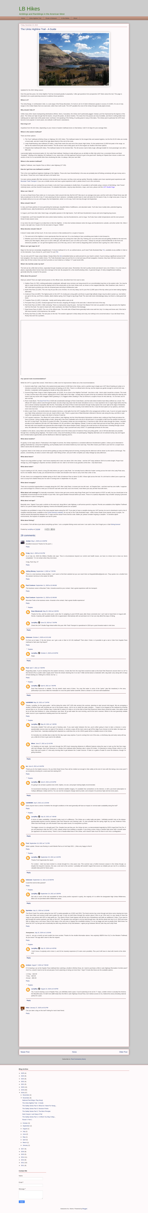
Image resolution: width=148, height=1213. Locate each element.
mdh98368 (29, 702)
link (61, 256)
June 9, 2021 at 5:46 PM (36, 766)
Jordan (28, 541)
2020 (23, 1087)
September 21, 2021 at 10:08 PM (43, 880)
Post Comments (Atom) (78, 1059)
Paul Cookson (30, 585)
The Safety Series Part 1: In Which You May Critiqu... (39, 1117)
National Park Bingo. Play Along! (32, 1100)
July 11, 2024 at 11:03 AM (41, 910)
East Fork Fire (44, 401)
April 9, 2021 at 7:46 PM (48, 685)
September (26, 1126)
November (26, 1098)
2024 (23, 1076)
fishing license (115, 524)
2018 (23, 1092)
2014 (23, 1157)
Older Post (123, 1052)
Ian (27, 766)
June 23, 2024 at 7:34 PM (49, 622)
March (25, 1142)
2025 (23, 1073)
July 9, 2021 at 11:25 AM (41, 803)
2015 (23, 1154)
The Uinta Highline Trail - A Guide (32, 1103)
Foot (27, 668)
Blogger (84, 1208)
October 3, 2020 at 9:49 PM (49, 653)
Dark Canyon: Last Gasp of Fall (32, 1114)
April (24, 1140)
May (24, 1137)
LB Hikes (29, 9)
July (24, 1131)
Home (23, 18)
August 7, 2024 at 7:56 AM (40, 965)
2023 (23, 1079)
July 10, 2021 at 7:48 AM (48, 816)
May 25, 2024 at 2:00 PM (51, 611)
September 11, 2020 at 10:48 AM (46, 585)
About (75, 18)
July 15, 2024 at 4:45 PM (48, 948)
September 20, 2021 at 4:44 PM (51, 857)
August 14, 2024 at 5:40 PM (49, 989)
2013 (23, 1160)
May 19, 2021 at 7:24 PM (41, 702)
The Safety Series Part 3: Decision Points (35, 1108)
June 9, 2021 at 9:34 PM (48, 782)
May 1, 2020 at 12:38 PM (39, 541)
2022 (23, 1081)
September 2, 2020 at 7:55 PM (46, 571)
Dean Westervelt (36, 611)
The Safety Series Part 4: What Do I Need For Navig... (39, 1106)
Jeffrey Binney (31, 571)
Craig (28, 553)
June (24, 1134)
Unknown (29, 637)
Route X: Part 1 (27, 1119)
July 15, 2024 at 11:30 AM (43, 932)
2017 (23, 1149)
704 (57, 252)
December (26, 1095)
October (25, 1123)
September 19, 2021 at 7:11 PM (40, 843)
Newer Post (25, 1052)
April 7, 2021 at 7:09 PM (37, 668)
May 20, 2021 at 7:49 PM (48, 724)
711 (104, 250)
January (25, 1145)
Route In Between (51, 18)
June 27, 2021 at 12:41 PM (44, 743)
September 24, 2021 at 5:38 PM (51, 893)
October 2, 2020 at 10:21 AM (42, 637)
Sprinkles (29, 910)
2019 (23, 1090)
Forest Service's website (55, 512)
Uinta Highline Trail (35, 18)
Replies (30, 607)
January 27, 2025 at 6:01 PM (39, 1007)
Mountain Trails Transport (29, 181)
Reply (28, 547)
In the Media (65, 18)
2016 (23, 1151)
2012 (23, 1162)
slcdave (28, 965)
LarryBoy (34, 622)
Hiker (28, 1007)
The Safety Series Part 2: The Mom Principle (36, 1111)
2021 (23, 1084)
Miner (33, 743)
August (25, 1128)
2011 (23, 1165)
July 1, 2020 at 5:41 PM (37, 553)
